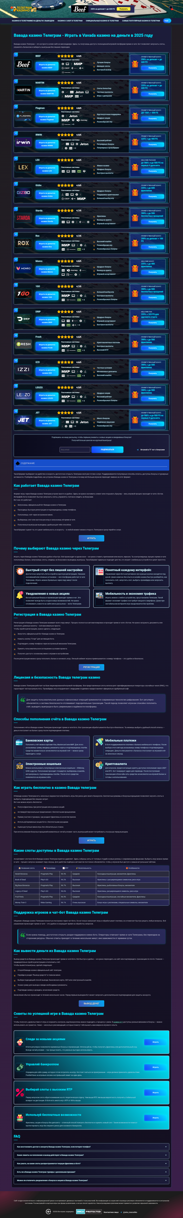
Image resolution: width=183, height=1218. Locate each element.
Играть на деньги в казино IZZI (47, 371)
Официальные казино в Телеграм (102, 21)
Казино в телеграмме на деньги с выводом (33, 21)
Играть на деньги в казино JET (47, 422)
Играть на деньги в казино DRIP (47, 321)
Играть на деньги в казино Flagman (47, 118)
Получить (124, 9)
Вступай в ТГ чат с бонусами (150, 449)
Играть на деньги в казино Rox (47, 245)
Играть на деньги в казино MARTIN (47, 92)
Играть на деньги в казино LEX (47, 169)
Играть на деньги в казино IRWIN (47, 144)
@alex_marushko (128, 1212)
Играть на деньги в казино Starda (47, 219)
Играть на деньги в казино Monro (47, 270)
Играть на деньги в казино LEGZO (47, 396)
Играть (156, 1042)
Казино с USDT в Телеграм (70, 21)
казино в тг (118, 1022)
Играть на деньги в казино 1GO (47, 295)
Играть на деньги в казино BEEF (47, 66)
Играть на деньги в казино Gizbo (47, 194)
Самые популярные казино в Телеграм (141, 21)
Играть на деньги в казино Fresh (47, 346)
